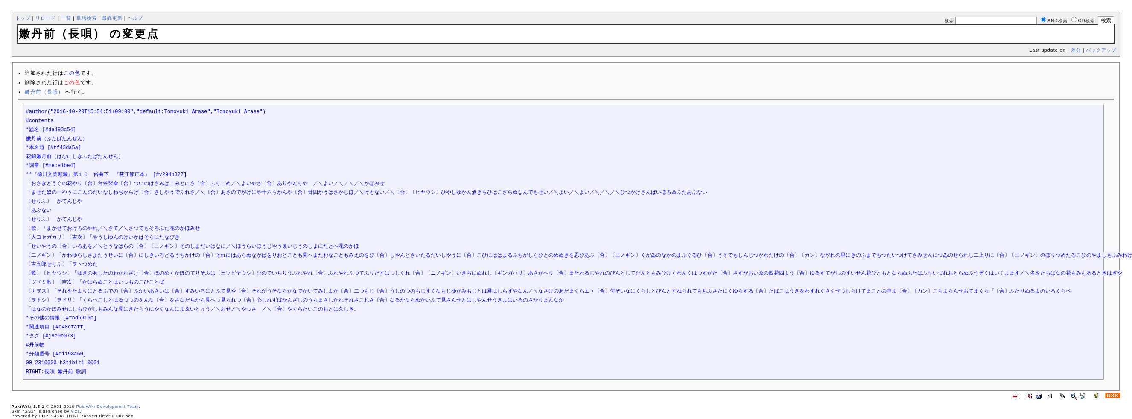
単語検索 (86, 18)
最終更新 (112, 18)
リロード (45, 18)
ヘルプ (135, 18)
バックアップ (1101, 50)
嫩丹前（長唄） (44, 92)
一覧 (66, 18)
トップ (23, 18)
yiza (75, 411)
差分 (1076, 50)
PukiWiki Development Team (107, 406)
